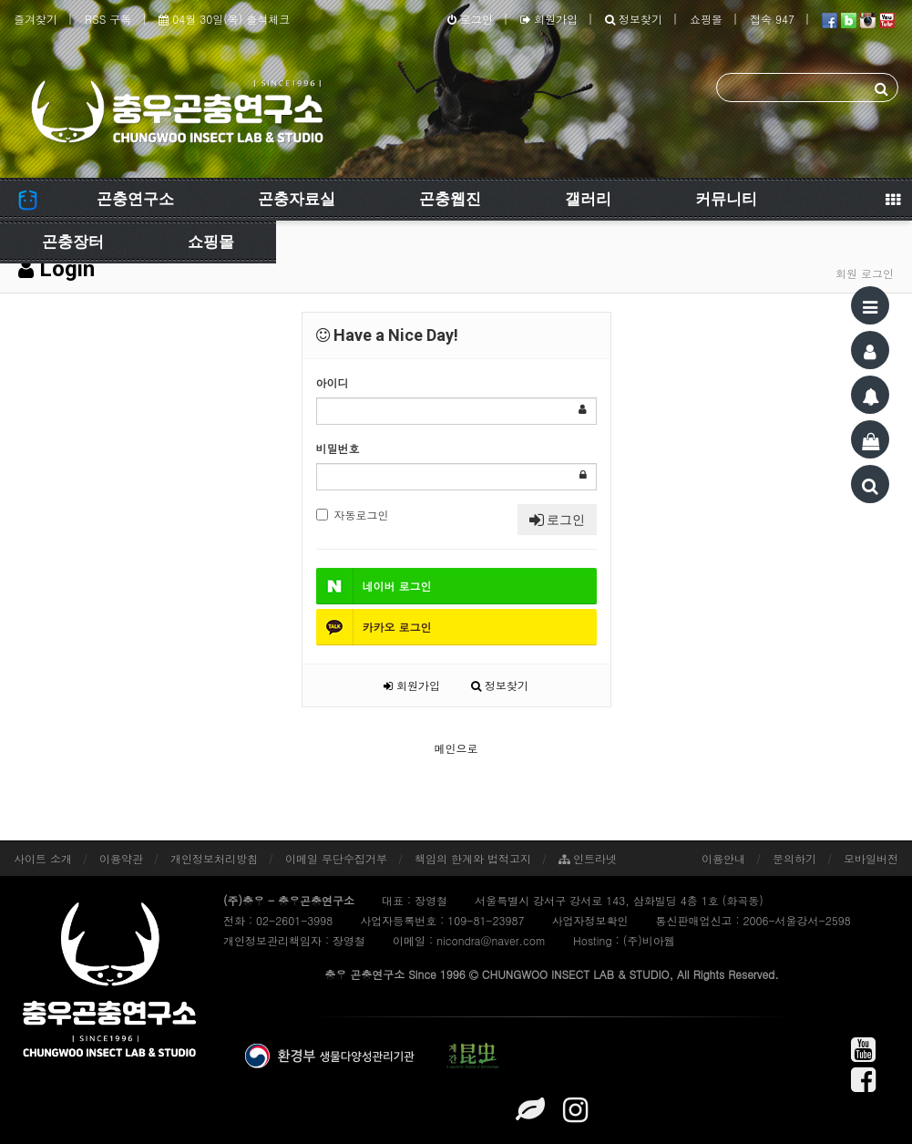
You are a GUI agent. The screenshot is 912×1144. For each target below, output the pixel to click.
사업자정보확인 (589, 920)
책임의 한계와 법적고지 (473, 858)
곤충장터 (73, 241)
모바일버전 (871, 858)
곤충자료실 (296, 199)
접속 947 (772, 18)
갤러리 (588, 199)
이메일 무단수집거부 (336, 858)
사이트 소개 (43, 858)
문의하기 (794, 858)
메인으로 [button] (456, 748)
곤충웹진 (450, 199)
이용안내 (723, 858)
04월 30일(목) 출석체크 (224, 18)
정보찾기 (633, 18)
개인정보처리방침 (214, 858)
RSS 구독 (108, 18)
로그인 (470, 18)
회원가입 (549, 18)
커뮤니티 (726, 199)
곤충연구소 (135, 199)
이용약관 (121, 858)
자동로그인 (352, 514)
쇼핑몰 (706, 18)
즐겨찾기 (35, 18)
